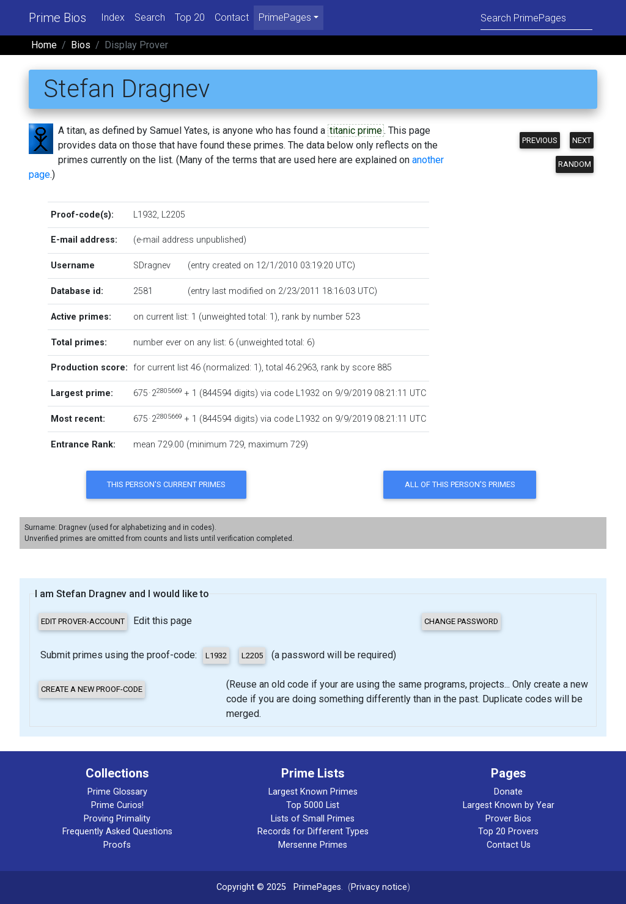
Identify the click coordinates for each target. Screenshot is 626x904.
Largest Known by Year (508, 805)
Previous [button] (540, 140)
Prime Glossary (117, 792)
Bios (80, 45)
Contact (232, 17)
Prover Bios (508, 819)
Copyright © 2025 (251, 887)
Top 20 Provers (508, 831)
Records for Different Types (313, 831)
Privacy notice (379, 887)
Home (44, 45)
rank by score (348, 367)
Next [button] (581, 140)
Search (149, 17)
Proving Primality (117, 819)
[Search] (536, 17)
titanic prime (356, 130)
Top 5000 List (312, 805)
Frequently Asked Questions (117, 831)
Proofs (117, 845)
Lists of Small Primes (313, 819)
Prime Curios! (117, 805)
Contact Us (509, 845)
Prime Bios (57, 17)
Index (113, 17)
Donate (508, 792)
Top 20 (190, 17)
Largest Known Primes (313, 792)
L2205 (173, 215)
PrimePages (317, 887)
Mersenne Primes (312, 845)
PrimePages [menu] (285, 17)
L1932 (145, 215)
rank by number (312, 317)
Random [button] (574, 164)
